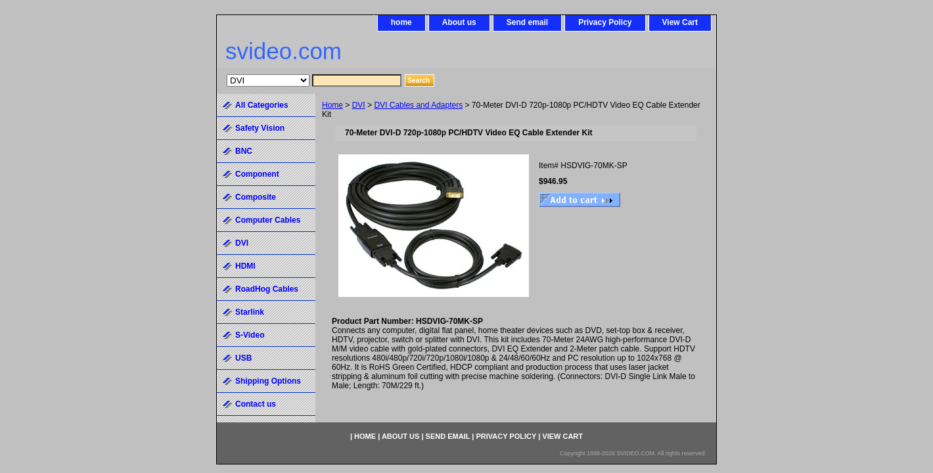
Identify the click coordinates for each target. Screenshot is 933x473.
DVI (358, 105)
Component (257, 174)
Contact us (255, 404)
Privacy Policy (604, 22)
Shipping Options (268, 381)
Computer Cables (267, 220)
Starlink (249, 312)
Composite (255, 197)
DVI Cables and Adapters (418, 105)
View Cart (680, 22)
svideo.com (283, 51)
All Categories (261, 105)
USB (243, 358)
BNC (243, 151)
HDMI (245, 266)
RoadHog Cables (266, 289)
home (401, 22)
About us (459, 22)
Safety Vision (259, 128)
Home (332, 105)
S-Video (249, 335)
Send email (527, 22)
